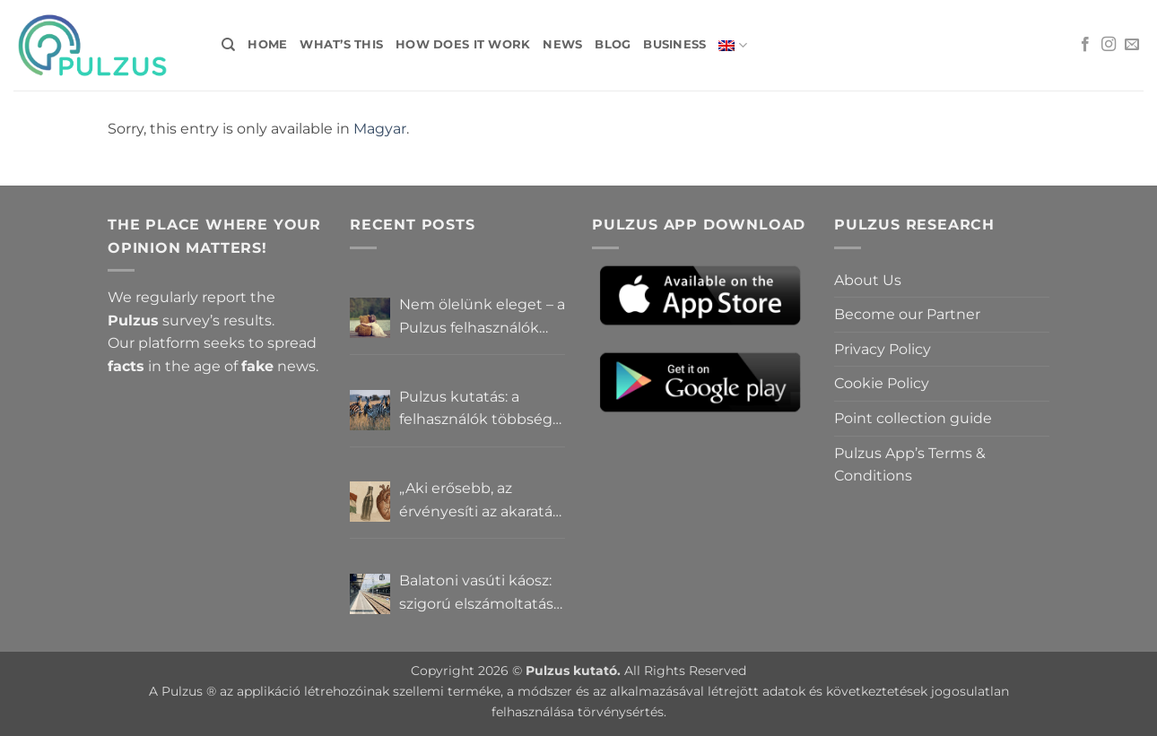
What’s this (341, 44)
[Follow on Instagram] (1108, 45)
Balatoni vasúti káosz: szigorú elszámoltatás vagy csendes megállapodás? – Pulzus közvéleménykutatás (476, 593)
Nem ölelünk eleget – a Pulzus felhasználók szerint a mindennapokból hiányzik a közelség (482, 317)
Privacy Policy (882, 349)
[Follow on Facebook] (1085, 45)
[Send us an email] (1132, 45)
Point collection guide (913, 418)
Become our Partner (907, 314)
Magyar (379, 128)
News (562, 44)
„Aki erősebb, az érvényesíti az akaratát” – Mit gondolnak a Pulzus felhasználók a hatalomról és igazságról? (481, 501)
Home (267, 44)
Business (674, 44)
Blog (613, 44)
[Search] (228, 45)
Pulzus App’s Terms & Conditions (910, 465)
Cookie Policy (881, 383)
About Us (867, 280)
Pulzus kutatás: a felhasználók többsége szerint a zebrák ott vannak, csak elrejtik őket (480, 409)
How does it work (463, 44)
